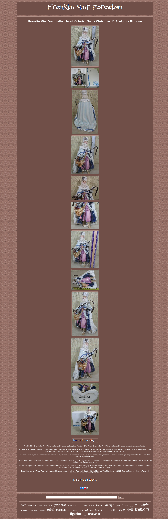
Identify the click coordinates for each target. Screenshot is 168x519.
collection (72, 505)
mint (50, 509)
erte (85, 505)
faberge (42, 510)
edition (114, 510)
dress (69, 510)
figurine (76, 514)
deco (81, 510)
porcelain (142, 505)
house (99, 505)
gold (85, 515)
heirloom (94, 514)
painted (75, 510)
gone (91, 510)
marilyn (61, 509)
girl (86, 510)
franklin (142, 509)
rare (23, 505)
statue (79, 506)
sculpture (24, 510)
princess (60, 505)
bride (50, 506)
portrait (119, 505)
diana (122, 509)
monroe (32, 505)
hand (45, 506)
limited (98, 510)
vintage (109, 505)
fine (126, 506)
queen (106, 510)
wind (40, 506)
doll (130, 509)
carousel (34, 510)
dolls (131, 506)
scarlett (91, 506)
